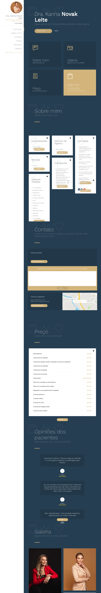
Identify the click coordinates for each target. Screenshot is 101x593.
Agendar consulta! (13, 52)
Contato (18, 37)
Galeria (18, 48)
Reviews (18, 44)
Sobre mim (16, 33)
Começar (17, 29)
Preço (19, 41)
